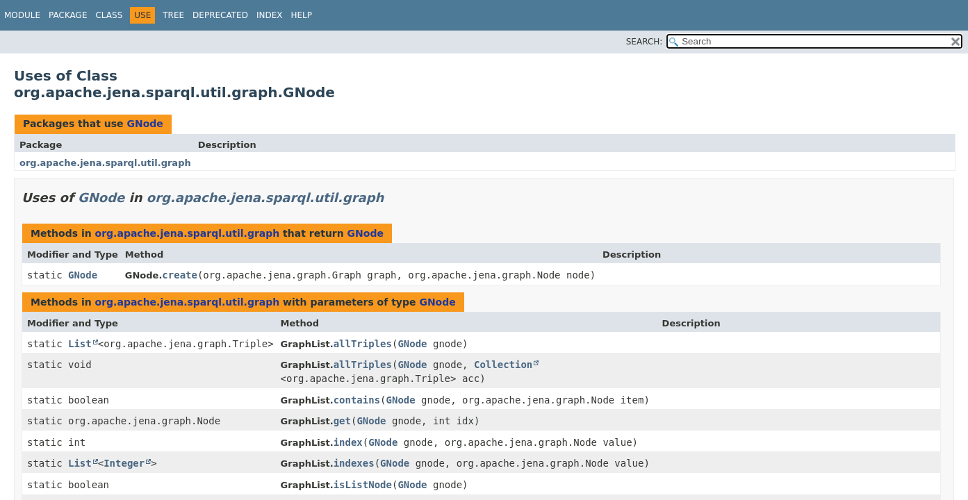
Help (301, 15)
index (348, 442)
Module (22, 15)
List (80, 343)
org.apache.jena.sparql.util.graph (105, 163)
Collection (503, 364)
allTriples (363, 343)
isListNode (363, 484)
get (342, 420)
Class (108, 15)
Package (68, 15)
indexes (354, 463)
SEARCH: (644, 42)
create (179, 275)
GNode (144, 123)
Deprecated (220, 15)
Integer (124, 463)
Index (269, 15)
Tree (173, 15)
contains (357, 400)
